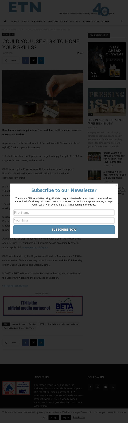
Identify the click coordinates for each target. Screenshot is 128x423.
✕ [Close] (116, 185)
